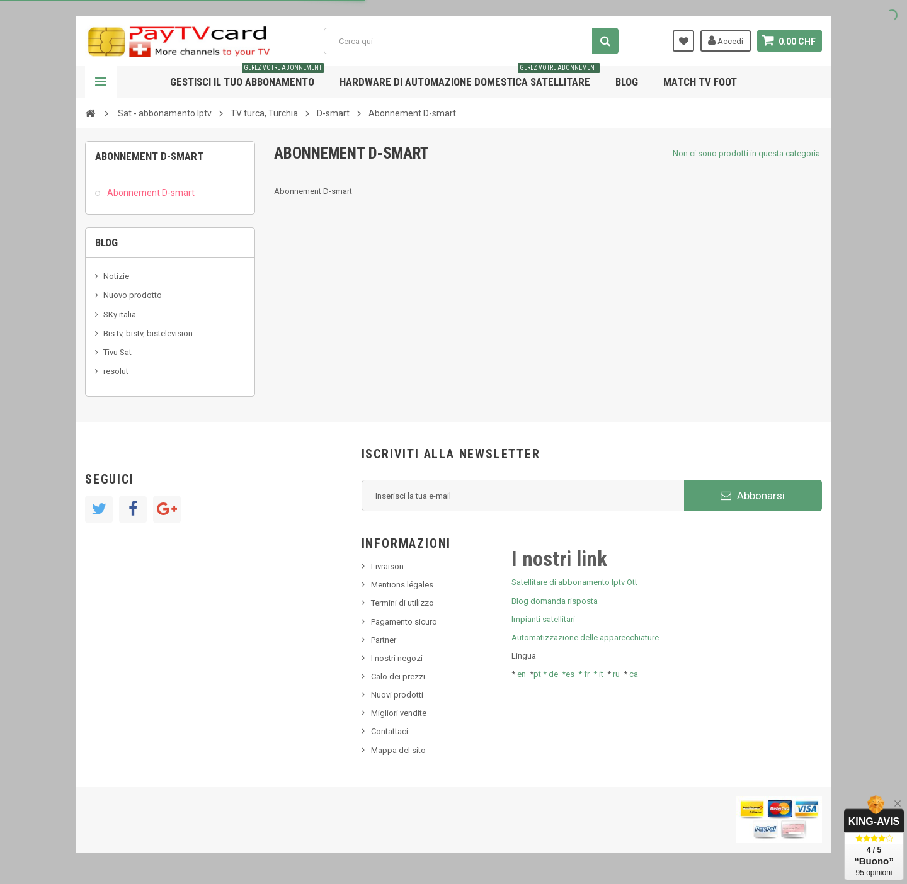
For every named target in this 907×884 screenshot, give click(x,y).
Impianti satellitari (543, 619)
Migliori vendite (398, 713)
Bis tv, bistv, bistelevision (148, 333)
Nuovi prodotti (397, 695)
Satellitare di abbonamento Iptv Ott (574, 582)
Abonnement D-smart (150, 193)
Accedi (725, 40)
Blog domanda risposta (554, 601)
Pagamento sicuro (404, 621)
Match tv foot (700, 82)
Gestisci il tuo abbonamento (247, 77)
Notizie (116, 276)
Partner (383, 640)
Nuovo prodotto (132, 295)
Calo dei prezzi (398, 676)
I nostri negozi (397, 658)
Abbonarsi (753, 495)
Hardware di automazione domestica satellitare (469, 77)
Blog (626, 82)
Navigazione (101, 82)
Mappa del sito (398, 750)
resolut (115, 371)
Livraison (387, 566)
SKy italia (119, 314)
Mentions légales (402, 584)
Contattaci (389, 731)
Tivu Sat (117, 352)
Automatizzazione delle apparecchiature (585, 637)
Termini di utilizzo (402, 603)
